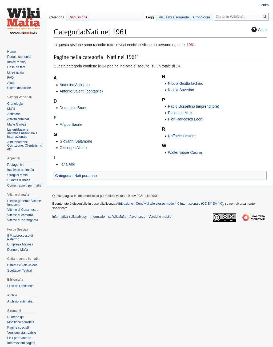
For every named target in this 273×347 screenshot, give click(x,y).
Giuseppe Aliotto (73, 148)
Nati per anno (85, 176)
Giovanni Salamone (75, 141)
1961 (191, 45)
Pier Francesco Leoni (185, 119)
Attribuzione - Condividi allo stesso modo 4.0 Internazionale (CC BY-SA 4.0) (169, 203)
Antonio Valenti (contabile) (81, 91)
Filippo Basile (70, 124)
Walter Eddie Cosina (185, 152)
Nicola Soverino (181, 90)
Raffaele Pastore (182, 136)
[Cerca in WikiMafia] (241, 17)
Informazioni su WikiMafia (108, 217)
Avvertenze (137, 217)
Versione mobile (159, 217)
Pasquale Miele (181, 113)
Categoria (63, 176)
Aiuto (258, 29)
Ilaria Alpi (67, 164)
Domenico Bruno (73, 108)
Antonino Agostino (74, 85)
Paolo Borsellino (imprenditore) (193, 106)
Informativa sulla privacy (69, 217)
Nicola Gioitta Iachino (185, 83)
